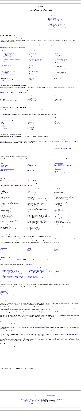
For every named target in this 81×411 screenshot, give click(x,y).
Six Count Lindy (5, 185)
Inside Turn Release (32, 166)
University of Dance (48, 403)
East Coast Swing (15, 185)
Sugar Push (3, 101)
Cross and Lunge (58, 117)
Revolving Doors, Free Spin (34, 53)
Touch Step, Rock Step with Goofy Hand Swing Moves (12, 277)
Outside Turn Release (32, 165)
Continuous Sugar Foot (59, 73)
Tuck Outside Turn (59, 70)
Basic (2, 247)
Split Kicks (30, 250)
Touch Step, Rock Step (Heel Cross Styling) (10, 272)
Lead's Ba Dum (58, 50)
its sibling (61, 40)
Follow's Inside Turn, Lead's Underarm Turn (10, 80)
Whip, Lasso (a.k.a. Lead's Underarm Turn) (63, 165)
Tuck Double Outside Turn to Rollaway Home (64, 123)
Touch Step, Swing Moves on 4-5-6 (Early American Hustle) (40, 271)
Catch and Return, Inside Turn (35, 60)
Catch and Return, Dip (32, 76)
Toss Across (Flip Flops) (32, 54)
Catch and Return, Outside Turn (35, 59)
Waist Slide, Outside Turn (33, 71)
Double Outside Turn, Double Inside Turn (63, 147)
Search (51, 2)
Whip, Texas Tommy (59, 164)
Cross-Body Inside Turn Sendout (8, 71)
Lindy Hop (9, 90)
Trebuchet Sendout (4, 72)
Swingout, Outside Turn (7, 55)
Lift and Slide (30, 129)
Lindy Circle (3, 64)
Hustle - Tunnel (51, 29)
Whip (29, 174)
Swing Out (3, 249)
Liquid (2, 66)
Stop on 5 (57, 56)
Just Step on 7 (57, 53)
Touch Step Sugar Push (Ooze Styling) (36, 270)
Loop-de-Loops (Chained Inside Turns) (35, 50)
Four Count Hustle (4, 293)
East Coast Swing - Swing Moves (54, 20)
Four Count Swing (58, 272)
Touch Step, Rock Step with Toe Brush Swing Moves (12, 276)
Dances (37, 2)
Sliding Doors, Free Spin (33, 52)
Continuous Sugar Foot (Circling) (62, 74)
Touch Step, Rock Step (5, 269)
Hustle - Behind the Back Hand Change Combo (57, 27)
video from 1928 (42, 312)
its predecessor (54, 40)
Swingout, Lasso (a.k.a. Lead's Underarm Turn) (11, 59)
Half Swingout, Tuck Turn (34, 70)
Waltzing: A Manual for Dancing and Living (32, 401)
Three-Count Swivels (32, 100)
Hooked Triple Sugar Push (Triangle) (35, 277)
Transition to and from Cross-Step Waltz (63, 172)
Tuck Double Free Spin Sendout (7, 76)
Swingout (3, 52)
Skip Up (2, 123)
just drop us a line (51, 395)
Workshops (46, 2)
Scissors (29, 251)
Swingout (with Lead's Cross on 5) (8, 53)
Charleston (2, 47)
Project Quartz (48, 406)
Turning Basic (4, 174)
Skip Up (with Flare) (6, 125)
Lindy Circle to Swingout (6, 65)
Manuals (41, 2)
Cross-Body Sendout (5, 70)
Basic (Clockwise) (4, 166)
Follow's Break (31, 64)
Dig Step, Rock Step (6, 275)
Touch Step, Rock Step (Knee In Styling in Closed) (12, 273)
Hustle (30, 185)
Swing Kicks (30, 96)
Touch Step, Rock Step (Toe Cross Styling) (10, 271)
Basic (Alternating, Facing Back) (7, 169)
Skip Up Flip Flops (5, 127)
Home (30, 2)
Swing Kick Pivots (32, 98)
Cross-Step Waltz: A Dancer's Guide (29, 400)
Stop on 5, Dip (31, 74)
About (33, 2)
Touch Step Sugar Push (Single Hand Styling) (38, 269)
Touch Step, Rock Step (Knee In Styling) (10, 270)
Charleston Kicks (4, 119)
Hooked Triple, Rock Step (33, 276)
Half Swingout (31, 68)
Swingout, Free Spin (7, 56)
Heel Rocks (30, 99)
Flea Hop (57, 273)
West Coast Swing (28, 264)
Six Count (57, 250)
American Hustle (4, 292)
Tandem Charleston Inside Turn (35, 125)
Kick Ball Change (31, 79)
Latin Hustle (3, 291)
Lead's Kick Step (58, 52)
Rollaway (57, 122)
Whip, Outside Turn (59, 163)
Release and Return (31, 162)
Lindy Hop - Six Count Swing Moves (55, 19)
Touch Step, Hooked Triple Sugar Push (35, 272)
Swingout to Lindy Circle (6, 62)
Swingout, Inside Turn (6, 54)
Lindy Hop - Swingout (52, 18)
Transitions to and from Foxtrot (61, 96)
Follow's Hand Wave (59, 64)
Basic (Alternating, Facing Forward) (8, 170)
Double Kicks (30, 128)
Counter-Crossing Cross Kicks (35, 120)
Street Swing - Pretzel (52, 26)
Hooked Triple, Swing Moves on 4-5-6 (62, 267)
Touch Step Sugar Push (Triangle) (34, 267)
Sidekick (29, 248)
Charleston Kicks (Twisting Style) (8, 120)
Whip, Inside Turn (58, 162)
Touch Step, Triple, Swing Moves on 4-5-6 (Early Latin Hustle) (67, 269)
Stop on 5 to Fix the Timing (61, 59)
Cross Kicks (30, 119)
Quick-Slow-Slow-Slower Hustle (7, 296)
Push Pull (30, 247)
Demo (56, 67)
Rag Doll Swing (58, 275)
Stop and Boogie (59, 58)
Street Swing (23, 185)
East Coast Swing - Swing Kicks (54, 21)
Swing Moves (68, 68)
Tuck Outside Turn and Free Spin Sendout (9, 74)
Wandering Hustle (4, 294)
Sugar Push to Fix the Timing (61, 60)
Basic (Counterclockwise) (6, 168)
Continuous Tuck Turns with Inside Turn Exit (64, 76)
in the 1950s (9, 136)
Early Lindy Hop (16, 87)
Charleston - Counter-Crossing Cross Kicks (56, 24)
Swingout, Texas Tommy (8, 58)
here (26, 308)
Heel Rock (30, 80)
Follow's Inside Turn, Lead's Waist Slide (8, 79)
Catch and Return (31, 58)
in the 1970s (24, 136)
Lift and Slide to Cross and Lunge (61, 119)
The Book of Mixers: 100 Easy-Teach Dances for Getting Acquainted (30, 399)
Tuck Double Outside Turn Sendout (8, 73)
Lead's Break (30, 65)
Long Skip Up (5, 126)
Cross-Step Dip (58, 169)
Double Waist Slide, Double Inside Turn (63, 148)
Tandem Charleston (32, 123)
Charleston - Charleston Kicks (53, 23)
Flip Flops (5, 128)
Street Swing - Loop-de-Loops (53, 25)
